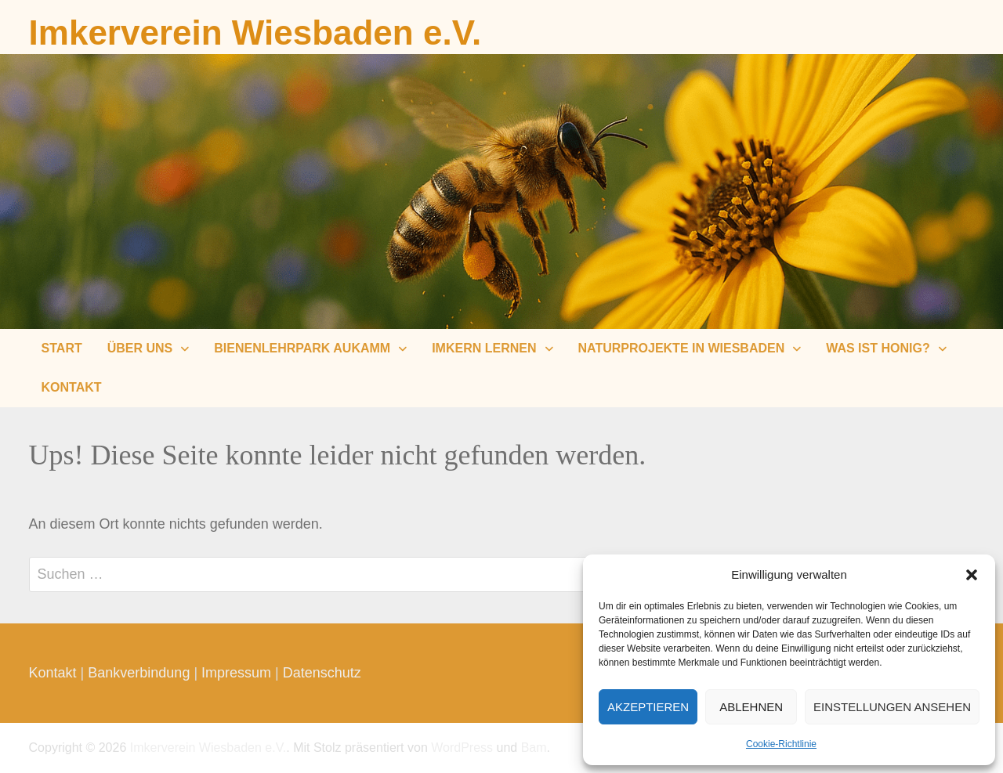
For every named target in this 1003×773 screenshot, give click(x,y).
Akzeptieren (648, 706)
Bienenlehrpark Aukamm (302, 348)
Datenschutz (322, 673)
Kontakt (72, 387)
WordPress (462, 747)
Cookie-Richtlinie (781, 744)
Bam (534, 747)
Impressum (236, 673)
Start (62, 348)
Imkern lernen (484, 348)
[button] (971, 575)
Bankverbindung (139, 673)
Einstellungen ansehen (892, 706)
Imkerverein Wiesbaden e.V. (255, 32)
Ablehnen (751, 706)
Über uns (140, 348)
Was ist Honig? (877, 348)
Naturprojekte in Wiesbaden (681, 348)
